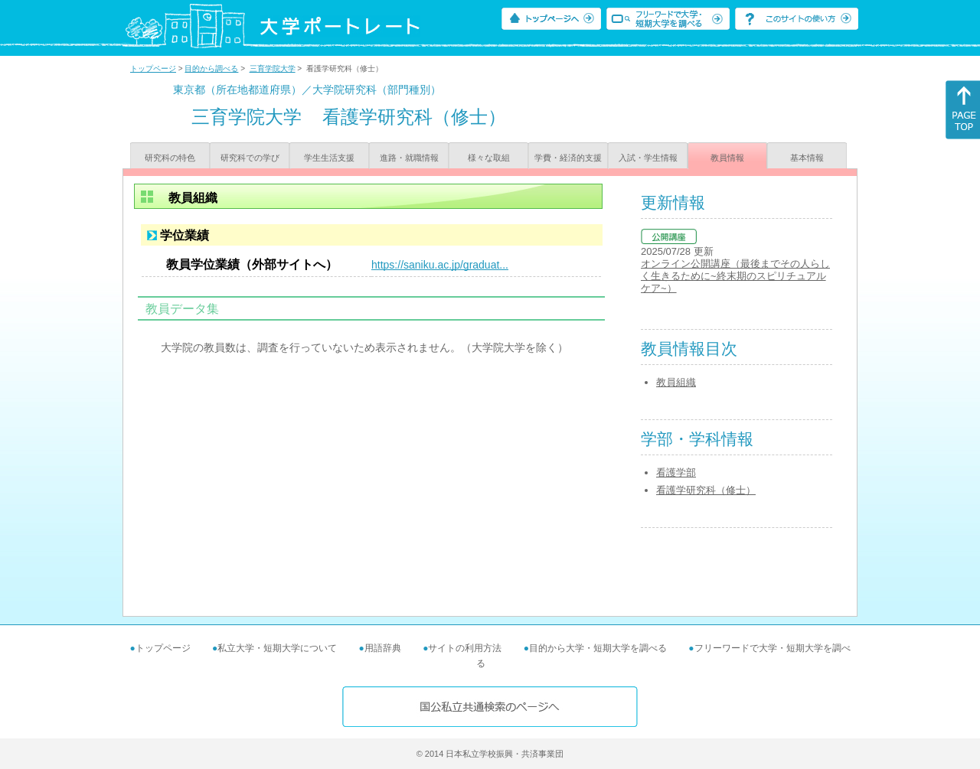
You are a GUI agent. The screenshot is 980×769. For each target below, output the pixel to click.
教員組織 (676, 382)
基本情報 (807, 157)
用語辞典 (382, 648)
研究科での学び (249, 157)
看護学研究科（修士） (706, 490)
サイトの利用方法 (464, 648)
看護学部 (676, 472)
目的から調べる (211, 68)
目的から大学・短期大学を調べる (598, 648)
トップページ (153, 68)
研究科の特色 (170, 157)
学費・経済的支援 (568, 157)
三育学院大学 (273, 68)
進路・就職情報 (409, 157)
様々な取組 (489, 157)
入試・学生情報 (648, 157)
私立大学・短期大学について (277, 648)
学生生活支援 (329, 157)
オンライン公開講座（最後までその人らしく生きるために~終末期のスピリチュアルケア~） (735, 276)
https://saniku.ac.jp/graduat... (439, 265)
